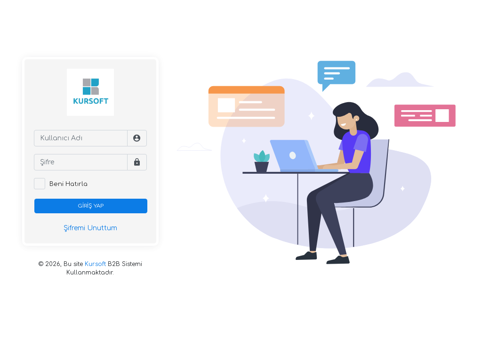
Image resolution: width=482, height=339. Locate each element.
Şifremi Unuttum (90, 228)
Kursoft (95, 264)
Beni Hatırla (68, 184)
